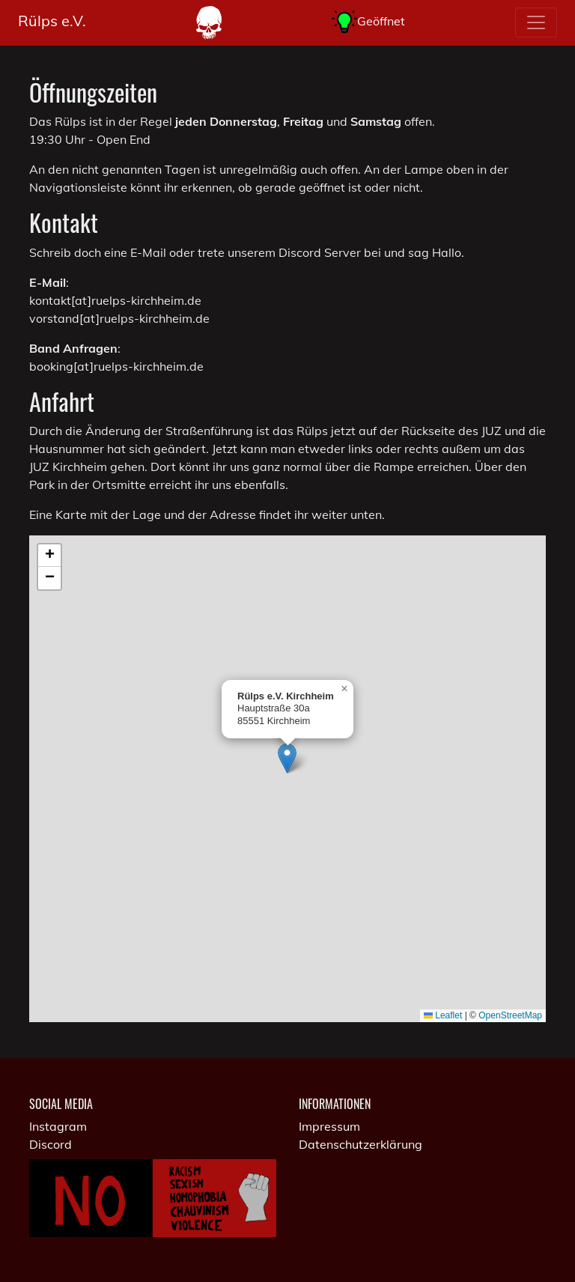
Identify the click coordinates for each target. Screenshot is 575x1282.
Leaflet (443, 1015)
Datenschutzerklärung (360, 1144)
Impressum (329, 1126)
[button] (287, 758)
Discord (50, 1144)
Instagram (58, 1126)
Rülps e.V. (52, 20)
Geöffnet (368, 22)
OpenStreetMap (510, 1015)
